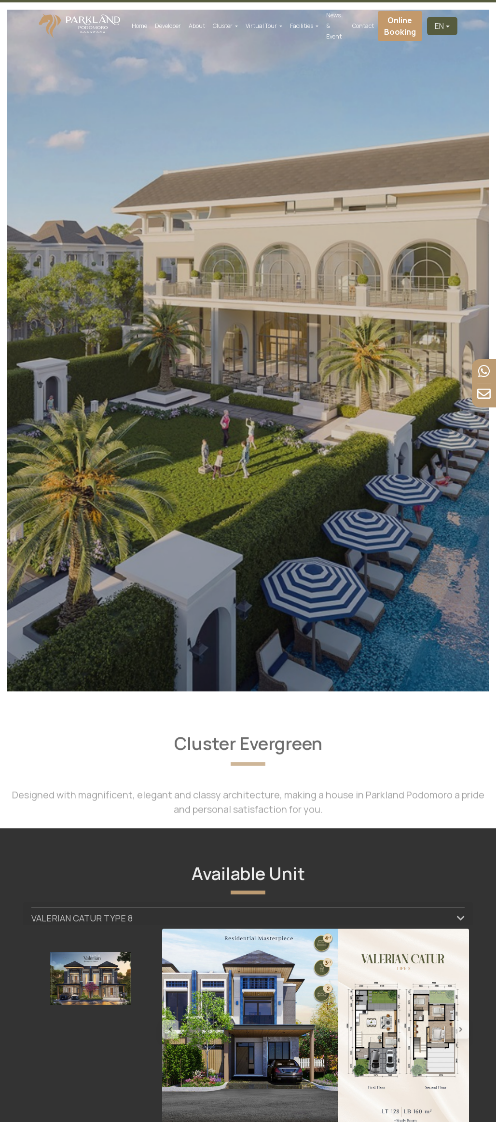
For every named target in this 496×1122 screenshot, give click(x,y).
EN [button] (439, 26)
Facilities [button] (302, 26)
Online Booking (400, 26)
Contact (363, 26)
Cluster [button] (223, 26)
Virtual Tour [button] (262, 26)
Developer (168, 26)
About (197, 26)
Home (139, 26)
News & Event (334, 26)
